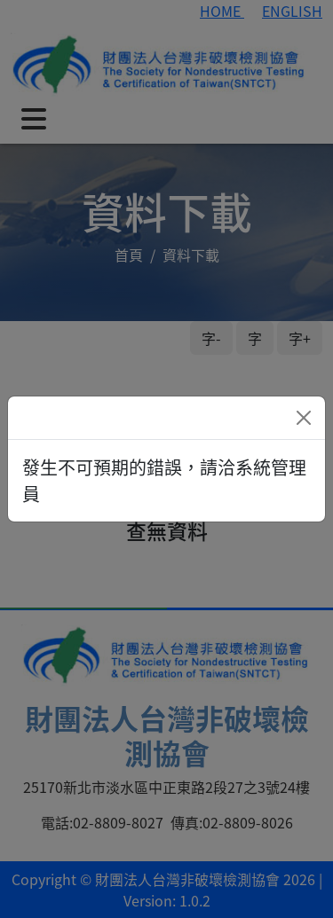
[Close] (303, 418)
